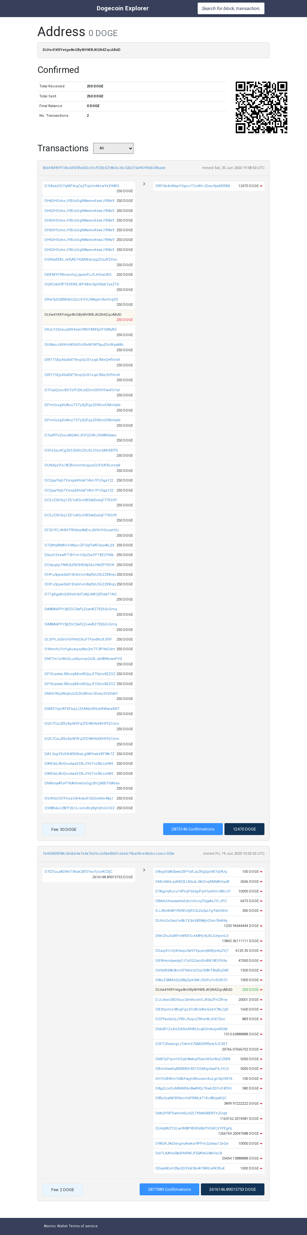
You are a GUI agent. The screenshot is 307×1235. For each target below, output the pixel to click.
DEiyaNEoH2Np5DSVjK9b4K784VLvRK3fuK (190, 1168)
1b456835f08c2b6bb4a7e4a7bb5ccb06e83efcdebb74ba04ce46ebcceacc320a (108, 854)
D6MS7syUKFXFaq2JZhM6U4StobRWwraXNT (82, 709)
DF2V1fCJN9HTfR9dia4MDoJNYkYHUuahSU (82, 530)
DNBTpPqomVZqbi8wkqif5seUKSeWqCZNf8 (192, 1059)
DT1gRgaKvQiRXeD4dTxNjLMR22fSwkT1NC (81, 594)
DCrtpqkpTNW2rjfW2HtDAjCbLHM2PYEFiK (79, 565)
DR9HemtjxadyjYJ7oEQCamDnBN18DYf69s (191, 961)
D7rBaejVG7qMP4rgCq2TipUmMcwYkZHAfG (82, 186)
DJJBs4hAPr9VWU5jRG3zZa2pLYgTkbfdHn (191, 911)
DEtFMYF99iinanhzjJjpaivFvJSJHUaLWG (78, 275)
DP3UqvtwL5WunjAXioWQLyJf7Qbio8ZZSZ (80, 674)
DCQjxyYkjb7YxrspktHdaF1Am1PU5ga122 (79, 480)
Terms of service (83, 1226)
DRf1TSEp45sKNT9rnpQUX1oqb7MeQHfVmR (82, 360)
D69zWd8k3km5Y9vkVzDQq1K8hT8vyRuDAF (192, 970)
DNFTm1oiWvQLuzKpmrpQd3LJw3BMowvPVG (83, 659)
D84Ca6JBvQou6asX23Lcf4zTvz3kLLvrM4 (79, 764)
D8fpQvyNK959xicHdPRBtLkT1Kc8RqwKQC (190, 1098)
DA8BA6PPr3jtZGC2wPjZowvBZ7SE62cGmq (81, 609)
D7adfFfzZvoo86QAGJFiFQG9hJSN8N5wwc (81, 435)
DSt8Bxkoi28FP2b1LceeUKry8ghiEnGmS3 (79, 808)
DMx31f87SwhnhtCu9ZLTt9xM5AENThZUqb (191, 1113)
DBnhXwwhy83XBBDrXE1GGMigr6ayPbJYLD (192, 1069)
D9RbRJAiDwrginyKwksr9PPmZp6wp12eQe (192, 1143)
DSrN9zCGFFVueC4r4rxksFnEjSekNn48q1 (79, 798)
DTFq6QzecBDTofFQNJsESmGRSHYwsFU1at (82, 390)
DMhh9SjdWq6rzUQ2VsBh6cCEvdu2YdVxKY (81, 694)
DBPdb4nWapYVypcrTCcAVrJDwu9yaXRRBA (192, 186)
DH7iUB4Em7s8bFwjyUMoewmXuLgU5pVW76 (193, 1079)
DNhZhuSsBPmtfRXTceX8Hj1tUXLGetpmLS (192, 936)
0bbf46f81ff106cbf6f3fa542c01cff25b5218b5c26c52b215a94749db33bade (104, 168)
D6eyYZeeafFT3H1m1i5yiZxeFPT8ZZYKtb (79, 555)
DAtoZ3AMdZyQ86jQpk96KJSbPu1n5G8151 (191, 980)
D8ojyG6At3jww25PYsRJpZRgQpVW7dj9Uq (191, 872)
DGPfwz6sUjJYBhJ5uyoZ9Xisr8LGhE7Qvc (190, 1019)
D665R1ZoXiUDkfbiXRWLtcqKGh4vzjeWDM (191, 1029)
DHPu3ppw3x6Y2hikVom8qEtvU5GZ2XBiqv (80, 575)
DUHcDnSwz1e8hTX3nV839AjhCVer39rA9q (191, 921)
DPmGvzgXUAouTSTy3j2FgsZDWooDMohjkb (83, 405)
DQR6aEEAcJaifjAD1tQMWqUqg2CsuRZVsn (81, 259)
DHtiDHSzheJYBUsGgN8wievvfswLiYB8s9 (79, 201)
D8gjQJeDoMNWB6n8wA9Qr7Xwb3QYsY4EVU (193, 1088)
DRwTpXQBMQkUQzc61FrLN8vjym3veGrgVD (81, 299)
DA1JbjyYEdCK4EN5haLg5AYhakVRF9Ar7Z (79, 754)
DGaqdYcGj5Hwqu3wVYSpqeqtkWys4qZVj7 (191, 951)
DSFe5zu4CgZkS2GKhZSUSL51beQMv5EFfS (81, 450)
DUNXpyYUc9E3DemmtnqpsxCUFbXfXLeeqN (82, 465)
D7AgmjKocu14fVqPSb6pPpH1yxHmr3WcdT (193, 891)
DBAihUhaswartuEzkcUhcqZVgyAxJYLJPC (191, 901)
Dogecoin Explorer (123, 8)
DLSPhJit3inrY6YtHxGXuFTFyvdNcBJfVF (78, 639)
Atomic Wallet (55, 1226)
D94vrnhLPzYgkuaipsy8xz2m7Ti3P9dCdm (80, 649)
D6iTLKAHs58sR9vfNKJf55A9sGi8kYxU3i (188, 1153)
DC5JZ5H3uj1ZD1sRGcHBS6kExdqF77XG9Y (81, 500)
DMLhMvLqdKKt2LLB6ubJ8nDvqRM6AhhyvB (192, 882)
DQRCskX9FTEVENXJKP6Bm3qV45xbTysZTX (82, 284)
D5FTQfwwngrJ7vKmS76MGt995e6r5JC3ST (191, 1044)
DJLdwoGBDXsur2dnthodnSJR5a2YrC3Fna (191, 1000)
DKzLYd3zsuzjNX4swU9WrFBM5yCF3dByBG (81, 329)
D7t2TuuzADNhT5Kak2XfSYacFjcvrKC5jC (78, 872)
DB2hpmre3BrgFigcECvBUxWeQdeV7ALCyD (192, 1009)
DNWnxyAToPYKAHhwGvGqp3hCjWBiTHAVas (82, 783)
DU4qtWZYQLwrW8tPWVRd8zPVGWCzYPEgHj (193, 1128)
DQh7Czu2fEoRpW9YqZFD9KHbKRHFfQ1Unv (82, 724)
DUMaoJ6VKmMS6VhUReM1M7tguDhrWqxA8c (84, 345)
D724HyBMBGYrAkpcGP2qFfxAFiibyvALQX (79, 545)
